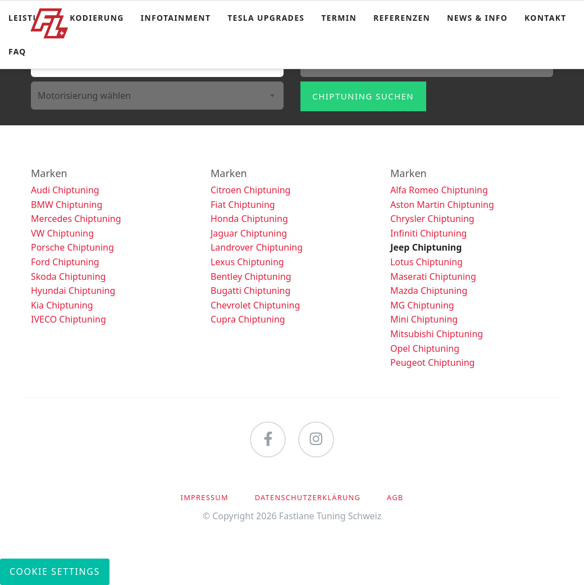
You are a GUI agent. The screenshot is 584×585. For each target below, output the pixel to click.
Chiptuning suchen (363, 96)
